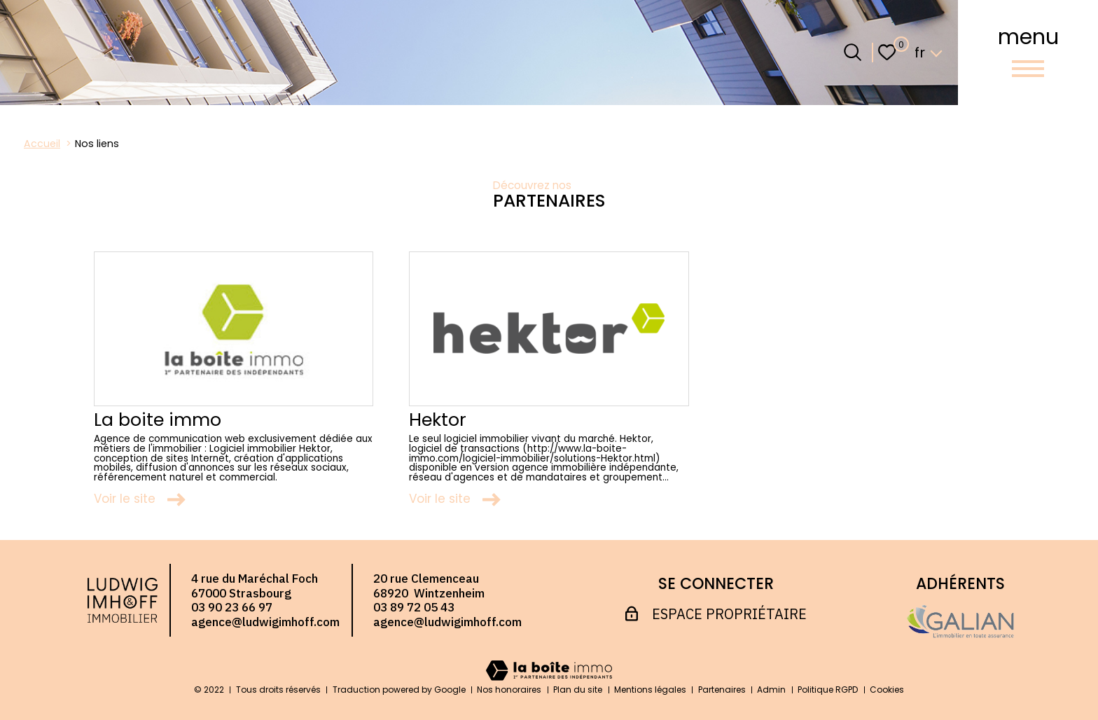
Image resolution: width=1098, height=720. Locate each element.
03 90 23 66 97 (231, 607)
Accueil (42, 144)
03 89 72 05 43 (413, 607)
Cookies (887, 689)
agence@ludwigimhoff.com (265, 622)
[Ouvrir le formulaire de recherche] (852, 52)
